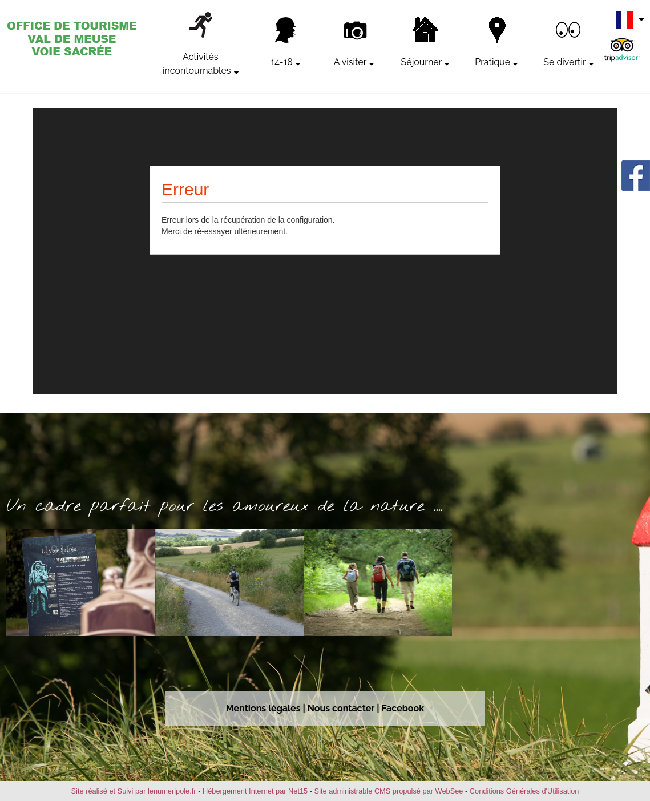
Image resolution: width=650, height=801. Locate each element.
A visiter (350, 62)
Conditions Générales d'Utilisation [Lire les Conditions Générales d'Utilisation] (524, 791)
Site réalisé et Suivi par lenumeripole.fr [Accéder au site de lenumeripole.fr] (133, 791)
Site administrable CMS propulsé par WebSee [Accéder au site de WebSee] (388, 791)
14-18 (282, 62)
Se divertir (564, 62)
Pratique (492, 62)
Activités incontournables (197, 63)
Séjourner (421, 62)
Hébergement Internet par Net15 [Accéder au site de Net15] (255, 791)
